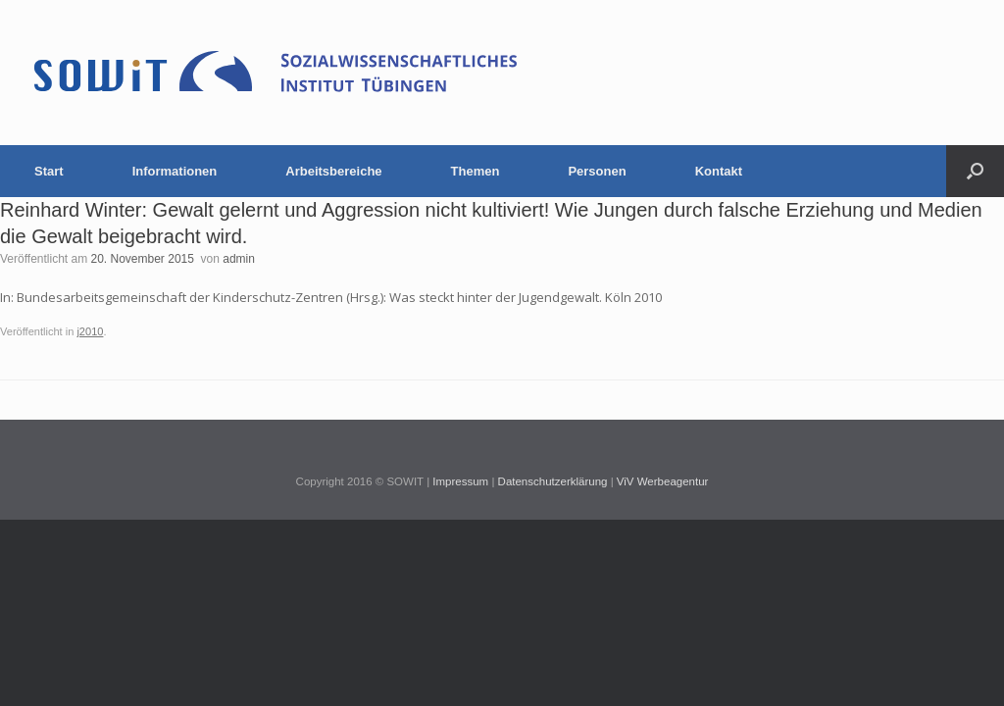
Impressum (460, 481)
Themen (475, 171)
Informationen (175, 171)
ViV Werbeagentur (663, 481)
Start (49, 171)
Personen (597, 171)
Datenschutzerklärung (553, 481)
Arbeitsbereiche (333, 171)
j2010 (89, 331)
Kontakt (718, 171)
